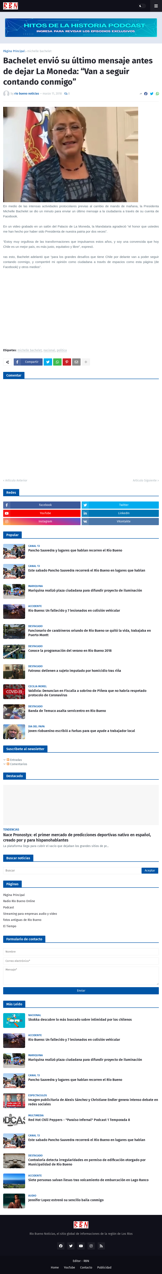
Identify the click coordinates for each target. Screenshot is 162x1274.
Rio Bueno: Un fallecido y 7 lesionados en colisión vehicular (74, 611)
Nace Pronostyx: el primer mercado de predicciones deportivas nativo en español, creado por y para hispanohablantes (77, 837)
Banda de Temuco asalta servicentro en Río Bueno (67, 711)
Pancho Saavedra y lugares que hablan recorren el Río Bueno (75, 550)
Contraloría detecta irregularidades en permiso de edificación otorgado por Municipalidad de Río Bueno (87, 1162)
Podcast (8, 907)
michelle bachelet (39, 51)
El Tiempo (9, 926)
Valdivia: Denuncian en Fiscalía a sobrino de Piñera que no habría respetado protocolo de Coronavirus (87, 693)
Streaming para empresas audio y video (30, 914)
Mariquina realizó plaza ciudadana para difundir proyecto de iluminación (85, 590)
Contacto (86, 1267)
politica (62, 350)
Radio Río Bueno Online (19, 901)
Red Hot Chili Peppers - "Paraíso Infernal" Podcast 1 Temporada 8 (79, 1120)
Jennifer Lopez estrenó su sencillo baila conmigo (66, 1200)
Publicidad (104, 1267)
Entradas (14, 760)
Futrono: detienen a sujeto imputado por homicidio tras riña (74, 671)
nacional (49, 350)
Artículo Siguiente (145, 480)
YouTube (69, 1267)
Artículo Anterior (16, 480)
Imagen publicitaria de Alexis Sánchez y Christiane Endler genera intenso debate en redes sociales (93, 1102)
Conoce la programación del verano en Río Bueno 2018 (70, 651)
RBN (86, 1261)
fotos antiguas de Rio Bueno (22, 920)
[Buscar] (81, 870)
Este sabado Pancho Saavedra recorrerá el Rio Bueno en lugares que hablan (86, 570)
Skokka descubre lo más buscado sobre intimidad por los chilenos (80, 1020)
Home (55, 1267)
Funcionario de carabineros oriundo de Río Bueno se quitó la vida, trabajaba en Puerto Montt (89, 633)
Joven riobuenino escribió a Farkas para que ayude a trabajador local (81, 731)
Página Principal (14, 51)
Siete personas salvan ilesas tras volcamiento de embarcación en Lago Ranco (88, 1180)
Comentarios (17, 764)
